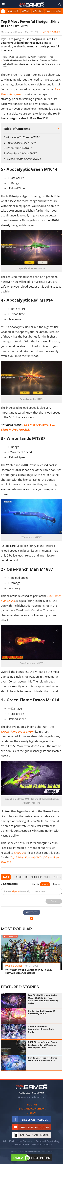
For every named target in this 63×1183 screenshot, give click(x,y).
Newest (45, 884)
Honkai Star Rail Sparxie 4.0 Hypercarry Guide (41, 1012)
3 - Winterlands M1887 (17, 148)
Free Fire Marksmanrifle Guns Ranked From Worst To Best (30, 60)
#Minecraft (13, 11)
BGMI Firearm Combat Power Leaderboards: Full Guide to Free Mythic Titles (42, 1045)
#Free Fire (38, 11)
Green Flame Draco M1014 (17, 731)
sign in (16, 891)
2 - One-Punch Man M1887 (19, 153)
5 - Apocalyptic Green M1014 (21, 137)
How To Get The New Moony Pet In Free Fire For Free (28, 56)
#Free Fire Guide (41, 877)
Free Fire (19, 853)
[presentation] (12, 877)
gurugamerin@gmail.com (33, 1097)
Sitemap (31, 1112)
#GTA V (25, 11)
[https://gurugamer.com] (31, 1086)
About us (31, 1104)
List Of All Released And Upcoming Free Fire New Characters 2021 (31, 65)
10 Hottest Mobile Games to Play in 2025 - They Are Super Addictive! (29, 971)
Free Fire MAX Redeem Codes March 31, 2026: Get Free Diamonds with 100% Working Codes (43, 999)
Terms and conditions (31, 1108)
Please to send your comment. (25, 891)
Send (54, 901)
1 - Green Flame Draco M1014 (22, 159)
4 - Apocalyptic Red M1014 (19, 142)
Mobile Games (51, 32)
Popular (56, 884)
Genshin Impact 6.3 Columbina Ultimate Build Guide (41, 1029)
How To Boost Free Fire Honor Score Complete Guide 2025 (42, 1059)
